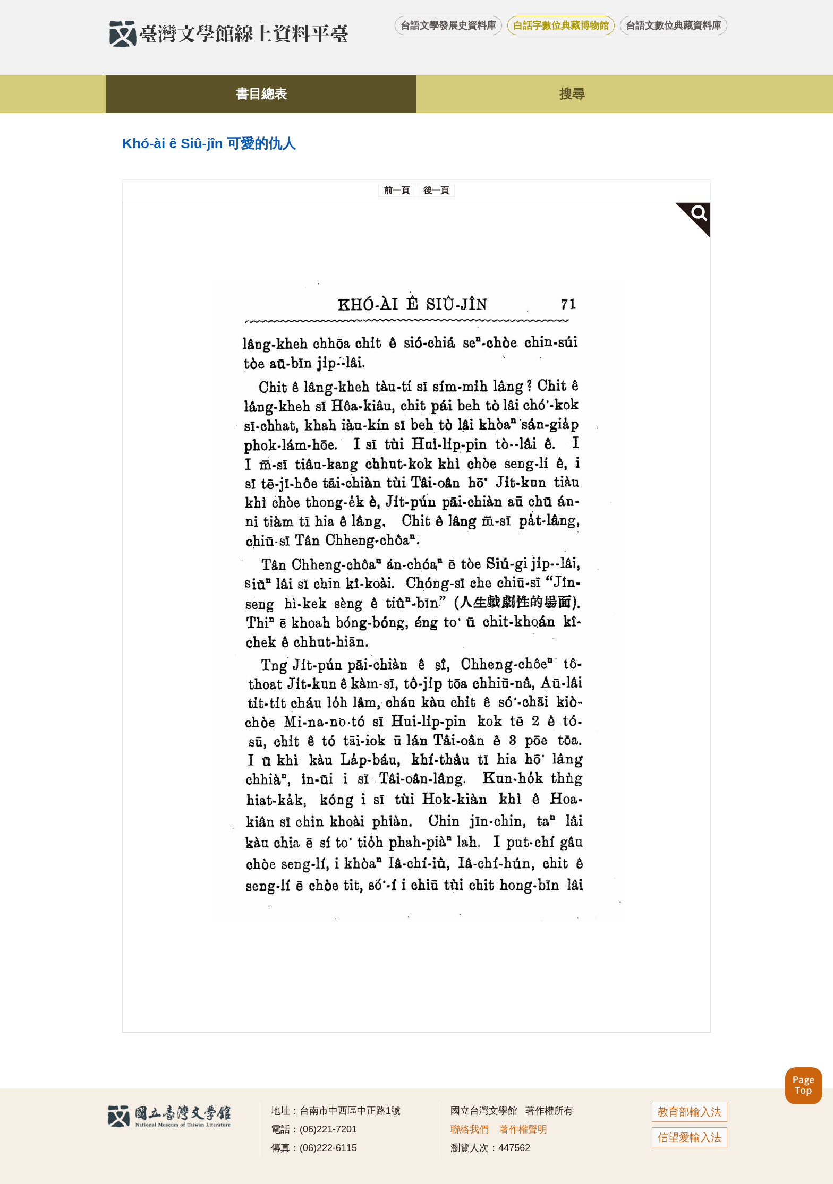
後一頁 (436, 190)
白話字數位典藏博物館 (561, 25)
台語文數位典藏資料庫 (673, 25)
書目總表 (261, 94)
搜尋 (572, 94)
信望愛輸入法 (689, 1137)
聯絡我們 (469, 1129)
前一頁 (397, 190)
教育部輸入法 (689, 1112)
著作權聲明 (523, 1129)
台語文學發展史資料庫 (448, 25)
